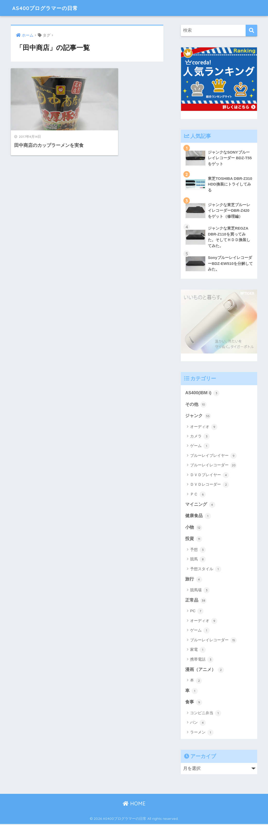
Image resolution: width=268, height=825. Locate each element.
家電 (198, 650)
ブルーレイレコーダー (213, 466)
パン (198, 724)
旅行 (193, 580)
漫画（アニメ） (204, 671)
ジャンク (198, 416)
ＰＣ (198, 495)
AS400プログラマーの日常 (50, 8)
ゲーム (200, 446)
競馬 (198, 560)
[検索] (251, 30)
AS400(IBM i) (202, 393)
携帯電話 (201, 660)
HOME (134, 804)
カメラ (200, 437)
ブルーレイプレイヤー (213, 456)
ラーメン (201, 733)
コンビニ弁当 (205, 714)
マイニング (200, 505)
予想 (198, 550)
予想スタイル (205, 570)
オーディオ (203, 427)
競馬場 (200, 591)
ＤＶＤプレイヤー (209, 475)
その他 (196, 405)
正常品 (196, 601)
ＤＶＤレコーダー (209, 485)
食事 (193, 703)
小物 (193, 528)
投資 (193, 539)
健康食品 (198, 516)
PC (196, 612)
